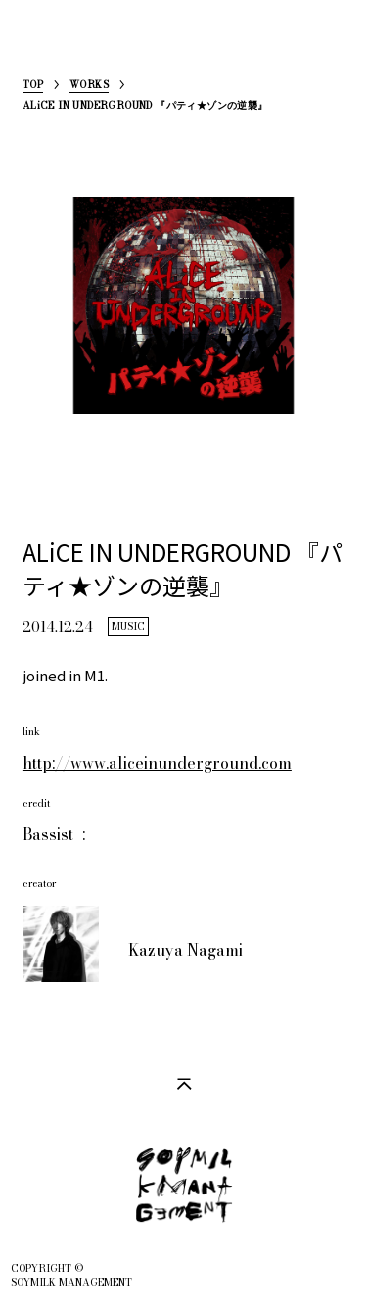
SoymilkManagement (38, 45)
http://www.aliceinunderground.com (157, 762)
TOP (33, 86)
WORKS (89, 86)
